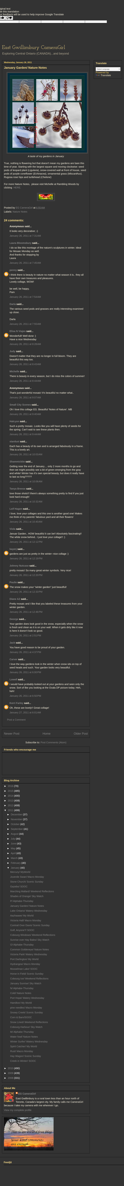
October (15, 824)
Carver (13, 659)
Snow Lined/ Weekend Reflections (29, 1022)
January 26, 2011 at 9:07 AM (25, 397)
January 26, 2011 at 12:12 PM (26, 541)
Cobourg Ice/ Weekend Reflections (29, 978)
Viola (12, 529)
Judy (13, 351)
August (15, 833)
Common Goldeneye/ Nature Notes (29, 949)
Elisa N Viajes (18, 331)
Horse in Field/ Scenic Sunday (26, 973)
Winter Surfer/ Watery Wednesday (29, 1041)
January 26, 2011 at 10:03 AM (26, 454)
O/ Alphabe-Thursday (22, 944)
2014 (11, 795)
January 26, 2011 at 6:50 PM (25, 695)
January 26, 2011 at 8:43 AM (25, 364)
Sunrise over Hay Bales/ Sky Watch (29, 939)
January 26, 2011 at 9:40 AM (25, 414)
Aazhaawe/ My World (22, 915)
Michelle (14, 371)
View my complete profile (17, 1110)
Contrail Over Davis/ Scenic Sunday (30, 925)
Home (46, 733)
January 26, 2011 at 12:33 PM (26, 591)
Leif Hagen (16, 508)
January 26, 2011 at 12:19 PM (26, 558)
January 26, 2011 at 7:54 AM (25, 297)
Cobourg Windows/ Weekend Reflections (32, 935)
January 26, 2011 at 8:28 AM (25, 344)
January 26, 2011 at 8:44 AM (25, 380)
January (15, 867)
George (14, 619)
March (14, 858)
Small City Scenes (20, 404)
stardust (14, 441)
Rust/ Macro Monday (21, 1051)
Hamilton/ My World (21, 1002)
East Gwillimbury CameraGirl (33, 47)
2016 (11, 786)
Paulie (13, 582)
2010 (11, 1068)
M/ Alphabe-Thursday (22, 1031)
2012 (11, 805)
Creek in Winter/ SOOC (23, 1061)
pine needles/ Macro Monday (26, 1007)
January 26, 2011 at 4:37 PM (25, 652)
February (16, 863)
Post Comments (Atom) (53, 742)
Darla (13, 304)
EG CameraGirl (27, 1093)
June (14, 843)
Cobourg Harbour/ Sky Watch (26, 1027)
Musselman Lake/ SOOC (24, 969)
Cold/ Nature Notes (20, 993)
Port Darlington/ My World (24, 959)
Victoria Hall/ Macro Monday (25, 920)
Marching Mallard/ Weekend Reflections (32, 891)
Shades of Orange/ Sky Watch (26, 896)
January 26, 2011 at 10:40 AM (26, 521)
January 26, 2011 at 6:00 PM (25, 672)
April (13, 853)
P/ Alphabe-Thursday (21, 901)
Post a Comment (16, 719)
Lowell (13, 679)
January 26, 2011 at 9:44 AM (25, 434)
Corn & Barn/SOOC (21, 1017)
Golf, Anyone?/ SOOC (22, 930)
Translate (103, 75)
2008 (11, 1078)
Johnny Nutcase (19, 565)
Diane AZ (15, 599)
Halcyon (14, 421)
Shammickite (17, 461)
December (17, 814)
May (13, 848)
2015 (11, 791)
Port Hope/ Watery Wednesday (27, 998)
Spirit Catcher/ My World (23, 1046)
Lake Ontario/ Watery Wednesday (28, 910)
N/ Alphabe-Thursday (21, 988)
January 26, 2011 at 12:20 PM (26, 575)
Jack (12, 642)
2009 (11, 1073)
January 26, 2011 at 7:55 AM (25, 324)
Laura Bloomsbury (20, 243)
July (13, 838)
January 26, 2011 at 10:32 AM (26, 501)
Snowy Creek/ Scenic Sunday (26, 1012)
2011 (11, 810)
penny (13, 270)
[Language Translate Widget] (108, 69)
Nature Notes (20, 211)
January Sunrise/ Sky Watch (25, 983)
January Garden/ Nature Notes (27, 906)
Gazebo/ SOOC (19, 886)
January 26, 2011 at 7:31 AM (25, 235)
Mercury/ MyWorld (20, 872)
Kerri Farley (16, 703)
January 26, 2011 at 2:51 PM (25, 635)
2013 (11, 800)
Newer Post (11, 733)
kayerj (13, 549)
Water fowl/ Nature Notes (24, 1036)
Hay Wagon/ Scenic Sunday (25, 1056)
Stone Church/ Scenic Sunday (26, 881)
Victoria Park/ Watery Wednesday (28, 954)
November (17, 819)
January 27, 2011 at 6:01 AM (25, 712)
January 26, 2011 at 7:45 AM (25, 262)
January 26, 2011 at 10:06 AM (26, 481)
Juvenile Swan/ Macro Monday (27, 876)
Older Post (81, 733)
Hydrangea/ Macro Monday (25, 964)
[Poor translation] (9, 18)
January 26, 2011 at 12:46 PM (26, 612)
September (17, 829)
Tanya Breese (18, 488)
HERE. (17, 187)
